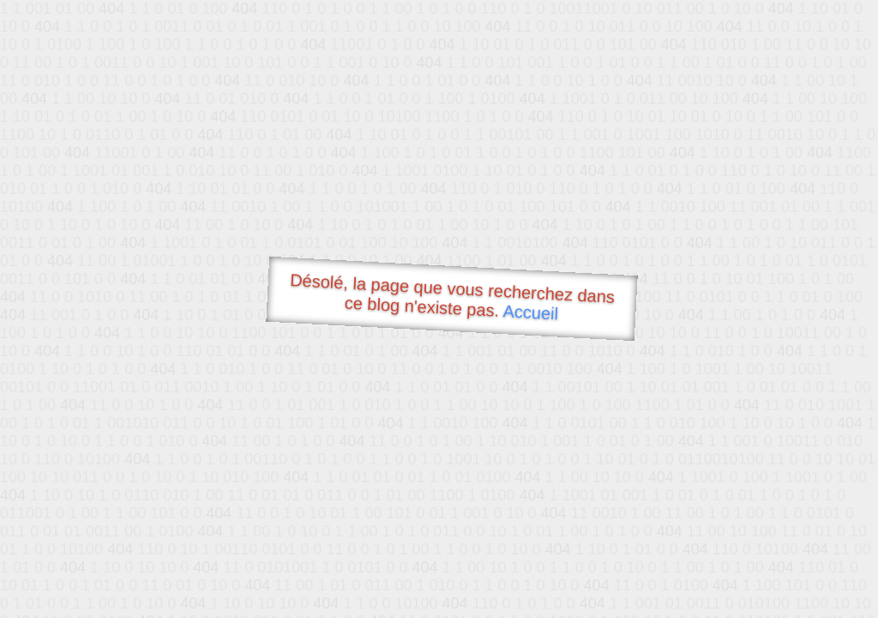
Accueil (530, 312)
